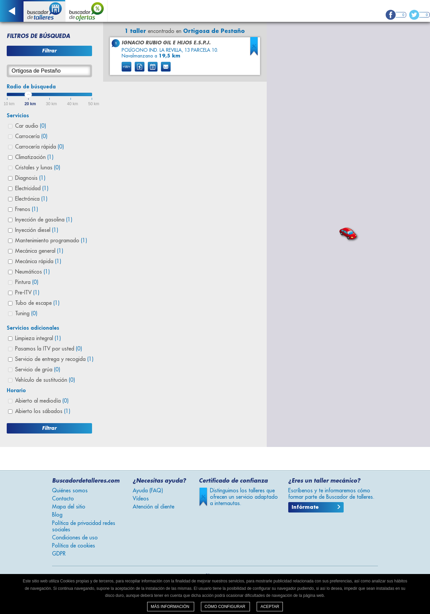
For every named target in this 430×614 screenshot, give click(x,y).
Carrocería (31, 136)
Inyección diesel (36, 230)
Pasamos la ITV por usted (48, 349)
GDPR (59, 554)
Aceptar (269, 606)
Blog (57, 515)
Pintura (26, 282)
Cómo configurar (226, 606)
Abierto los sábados (42, 411)
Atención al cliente (153, 506)
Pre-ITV (27, 292)
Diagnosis (30, 178)
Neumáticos (32, 272)
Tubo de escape (37, 303)
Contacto (63, 498)
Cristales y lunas (37, 167)
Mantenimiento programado (51, 240)
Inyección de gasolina (43, 219)
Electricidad (31, 188)
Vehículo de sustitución (45, 380)
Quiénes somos (70, 490)
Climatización (34, 157)
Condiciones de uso (75, 537)
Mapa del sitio (68, 506)
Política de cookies (73, 545)
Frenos (26, 209)
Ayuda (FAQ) (148, 490)
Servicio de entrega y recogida (54, 359)
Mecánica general (39, 251)
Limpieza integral (38, 338)
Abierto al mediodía (42, 401)
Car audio (30, 126)
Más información (170, 606)
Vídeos (141, 498)
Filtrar (49, 50)
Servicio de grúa (37, 369)
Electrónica (31, 199)
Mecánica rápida (38, 261)
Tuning (26, 313)
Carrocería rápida (39, 147)
